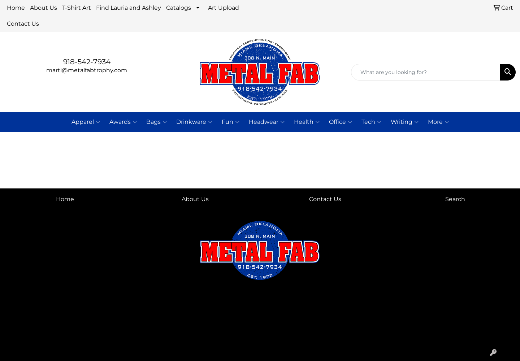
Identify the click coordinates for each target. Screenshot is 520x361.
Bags (156, 122)
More (438, 122)
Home (16, 7)
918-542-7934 (86, 61)
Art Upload (223, 7)
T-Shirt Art (76, 7)
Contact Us (23, 23)
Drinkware (194, 122)
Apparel (86, 122)
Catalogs (178, 7)
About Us (43, 7)
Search (455, 199)
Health (307, 122)
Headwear (267, 122)
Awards (123, 122)
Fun (230, 122)
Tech (371, 122)
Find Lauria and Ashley (128, 7)
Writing (405, 122)
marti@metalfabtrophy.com (86, 70)
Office (340, 122)
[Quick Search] (425, 72)
